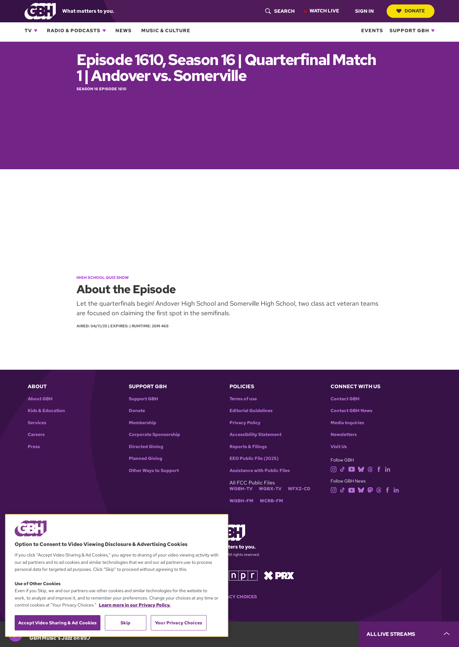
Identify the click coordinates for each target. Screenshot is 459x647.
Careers (36, 434)
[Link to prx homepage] (279, 574)
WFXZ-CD (299, 488)
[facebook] (379, 468)
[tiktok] (342, 468)
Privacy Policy (244, 422)
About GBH (40, 399)
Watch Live (324, 11)
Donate (410, 11)
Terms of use (243, 399)
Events (372, 30)
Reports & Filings (248, 446)
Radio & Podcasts (73, 30)
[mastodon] (370, 489)
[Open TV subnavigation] (35, 30)
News (123, 30)
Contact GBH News (351, 410)
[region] (116, 575)
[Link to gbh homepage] (40, 10)
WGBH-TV (240, 488)
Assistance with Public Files (259, 470)
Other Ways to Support (154, 470)
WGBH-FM (241, 501)
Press (34, 446)
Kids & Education (46, 410)
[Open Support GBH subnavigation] (432, 30)
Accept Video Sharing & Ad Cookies (57, 623)
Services (37, 422)
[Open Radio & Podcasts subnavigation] (104, 30)
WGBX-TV (270, 488)
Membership (142, 422)
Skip (125, 623)
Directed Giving (146, 446)
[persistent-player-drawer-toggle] (409, 634)
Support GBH (409, 30)
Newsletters (344, 434)
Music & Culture (165, 30)
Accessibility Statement (255, 434)
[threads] (370, 468)
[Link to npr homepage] (243, 574)
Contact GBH (345, 399)
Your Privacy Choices (229, 597)
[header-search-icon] (279, 11)
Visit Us (339, 446)
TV (28, 30)
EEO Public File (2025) (254, 458)
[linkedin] (387, 468)
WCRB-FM (271, 501)
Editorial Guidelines (251, 410)
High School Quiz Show (102, 277)
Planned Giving (145, 458)
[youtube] (351, 468)
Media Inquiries (347, 422)
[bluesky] (361, 468)
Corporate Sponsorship (154, 434)
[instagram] (334, 468)
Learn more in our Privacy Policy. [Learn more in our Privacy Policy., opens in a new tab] (135, 605)
